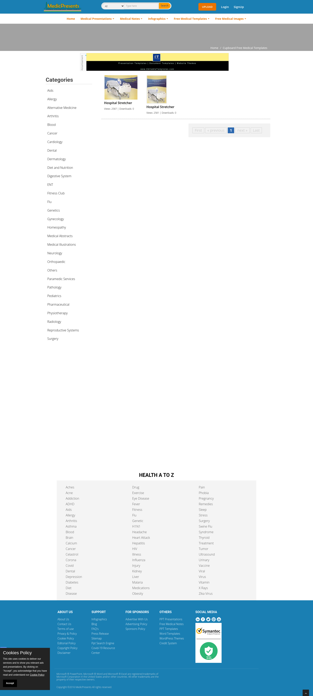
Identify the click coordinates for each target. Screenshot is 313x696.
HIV (134, 549)
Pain (202, 487)
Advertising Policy (136, 624)
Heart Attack (141, 537)
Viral (202, 571)
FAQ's (94, 629)
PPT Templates (168, 629)
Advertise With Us (137, 619)
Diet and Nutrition (60, 167)
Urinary (204, 560)
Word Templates (169, 633)
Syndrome (206, 532)
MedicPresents (83, 687)
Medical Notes (130, 19)
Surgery (52, 338)
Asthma (71, 526)
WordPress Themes (171, 638)
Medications (141, 588)
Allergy (52, 99)
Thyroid (204, 537)
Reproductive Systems (63, 330)
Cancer (52, 133)
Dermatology (56, 159)
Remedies (206, 504)
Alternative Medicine (61, 107)
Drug (135, 487)
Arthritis (53, 116)
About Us (63, 619)
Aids (50, 90)
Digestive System (59, 176)
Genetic (137, 521)
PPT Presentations (170, 619)
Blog (94, 624)
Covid (70, 565)
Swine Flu (205, 526)
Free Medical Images (229, 19)
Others (52, 270)
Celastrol (72, 554)
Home (71, 19)
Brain (69, 537)
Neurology (54, 253)
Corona (71, 560)
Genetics (53, 210)
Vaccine (204, 565)
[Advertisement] (156, 35)
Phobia (204, 493)
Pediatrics (54, 296)
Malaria (137, 582)
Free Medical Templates (190, 19)
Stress (203, 515)
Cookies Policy (17, 653)
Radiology (54, 321)
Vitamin (204, 582)
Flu (49, 202)
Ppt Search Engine (102, 643)
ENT (50, 184)
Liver (135, 577)
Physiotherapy (57, 313)
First (198, 130)
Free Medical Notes (171, 624)
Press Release (100, 633)
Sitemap (96, 638)
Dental (52, 150)
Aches (70, 487)
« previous (216, 130)
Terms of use (65, 629)
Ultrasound (207, 554)
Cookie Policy (65, 638)
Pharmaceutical (58, 304)
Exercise (138, 493)
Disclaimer (63, 653)
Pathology (54, 287)
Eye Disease (140, 498)
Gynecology (55, 219)
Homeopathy (56, 227)
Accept (10, 683)
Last (256, 130)
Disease (71, 593)
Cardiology (54, 142)
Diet (68, 588)
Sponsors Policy (135, 629)
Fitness (137, 509)
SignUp (239, 7)
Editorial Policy (66, 643)
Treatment (206, 543)
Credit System (168, 643)
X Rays (203, 588)
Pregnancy (206, 498)
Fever (136, 504)
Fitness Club (56, 193)
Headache (139, 532)
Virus (202, 577)
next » (242, 130)
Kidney (137, 571)
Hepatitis (138, 543)
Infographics (156, 19)
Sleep (203, 509)
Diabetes (72, 582)
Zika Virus (206, 593)
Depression (74, 577)
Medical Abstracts (60, 236)
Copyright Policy (67, 648)
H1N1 (136, 526)
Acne (69, 493)
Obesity (137, 593)
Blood (51, 124)
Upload (207, 7)
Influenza (138, 560)
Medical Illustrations (61, 244)
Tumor (203, 549)
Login (225, 7)
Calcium (71, 543)
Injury (136, 565)
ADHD (70, 504)
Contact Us (64, 624)
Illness (136, 554)
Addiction (72, 498)
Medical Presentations (96, 19)
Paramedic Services (61, 279)
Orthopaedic (56, 262)
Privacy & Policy (67, 633)
